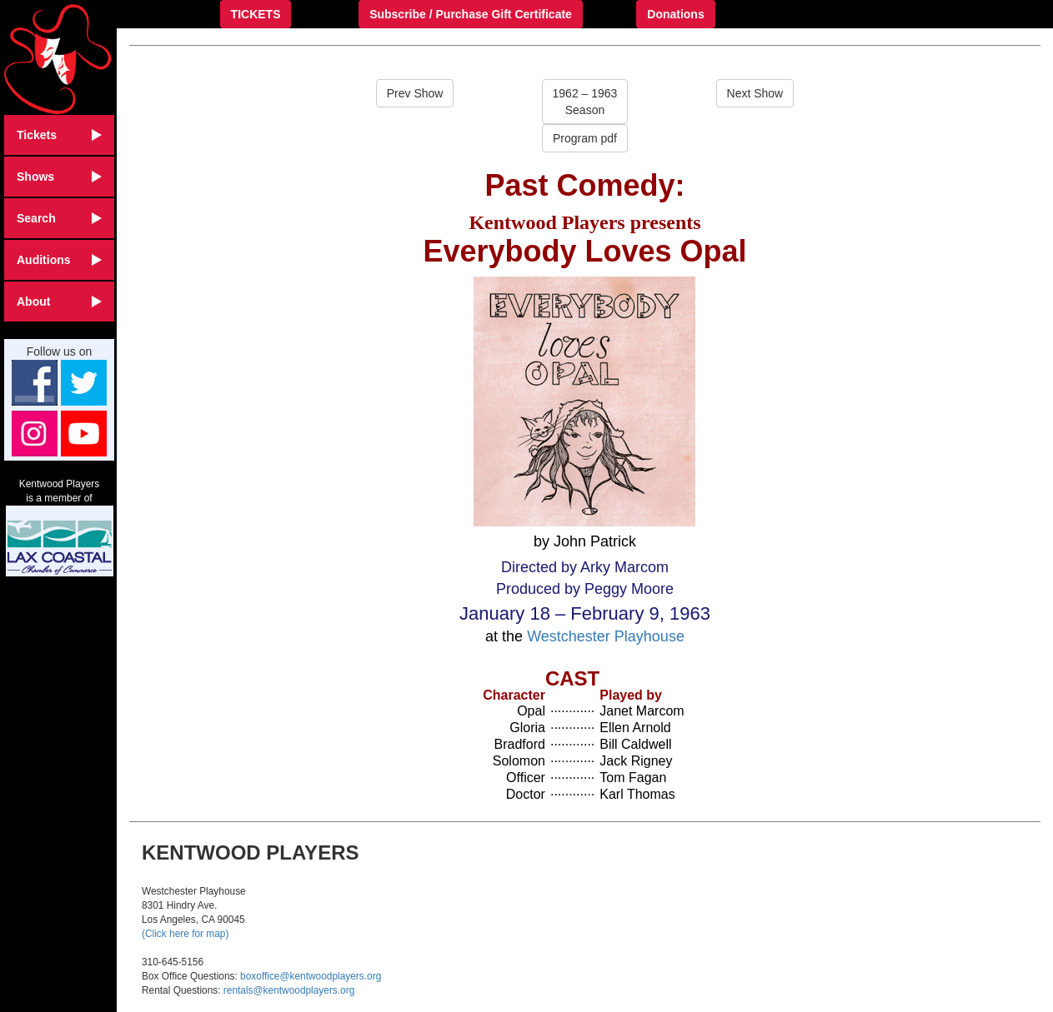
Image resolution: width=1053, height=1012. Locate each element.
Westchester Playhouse (605, 636)
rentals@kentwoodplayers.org (288, 990)
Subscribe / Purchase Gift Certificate (470, 14)
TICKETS (256, 14)
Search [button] (59, 218)
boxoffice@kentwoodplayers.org (310, 976)
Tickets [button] (59, 135)
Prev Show (415, 93)
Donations (675, 14)
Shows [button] (59, 176)
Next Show (755, 93)
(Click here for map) (185, 934)
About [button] (59, 301)
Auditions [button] (59, 260)
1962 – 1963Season (585, 102)
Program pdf (585, 138)
